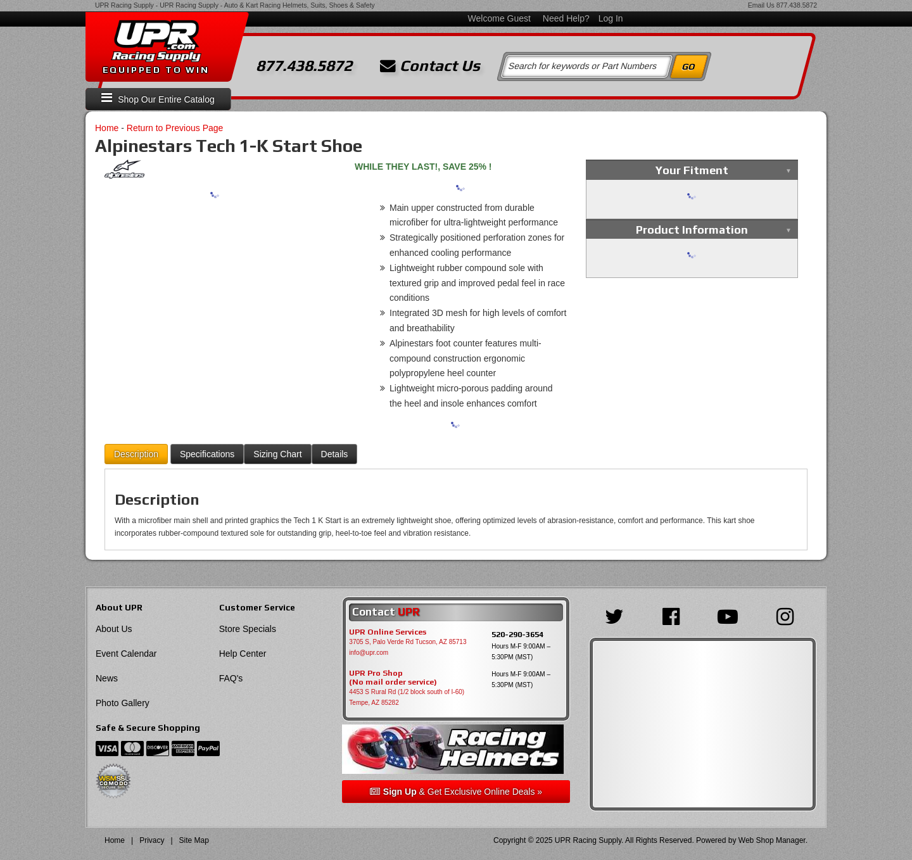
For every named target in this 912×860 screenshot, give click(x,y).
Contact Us (430, 66)
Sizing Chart (277, 454)
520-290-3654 (517, 634)
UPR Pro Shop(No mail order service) (393, 677)
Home (106, 128)
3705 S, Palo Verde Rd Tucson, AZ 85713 (407, 641)
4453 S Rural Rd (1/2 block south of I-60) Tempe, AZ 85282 (406, 697)
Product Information (692, 229)
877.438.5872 (796, 5)
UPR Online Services (387, 632)
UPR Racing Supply (124, 5)
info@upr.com (368, 652)
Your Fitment (692, 170)
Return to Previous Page (175, 128)
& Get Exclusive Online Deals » (456, 792)
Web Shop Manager (772, 840)
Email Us (761, 5)
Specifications (207, 454)
